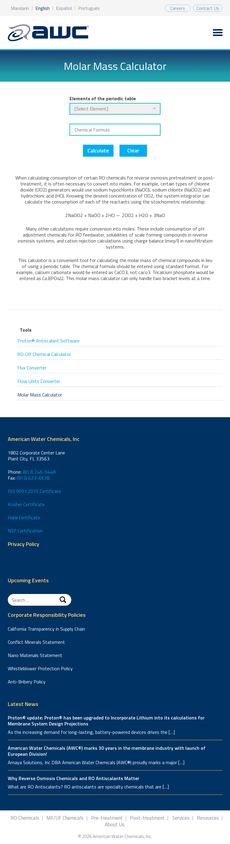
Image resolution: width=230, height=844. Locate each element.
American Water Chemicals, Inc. (48, 32)
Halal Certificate (24, 517)
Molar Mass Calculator (39, 394)
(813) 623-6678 (33, 477)
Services (181, 818)
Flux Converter (31, 367)
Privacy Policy (23, 544)
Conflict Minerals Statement (36, 642)
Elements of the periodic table (102, 98)
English (42, 8)
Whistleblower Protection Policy (40, 668)
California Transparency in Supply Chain (46, 628)
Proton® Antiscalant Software (48, 340)
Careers (177, 8)
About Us (115, 824)
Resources (208, 818)
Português (89, 8)
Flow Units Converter (38, 381)
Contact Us (207, 8)
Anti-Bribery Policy (27, 681)
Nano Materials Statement (35, 655)
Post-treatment (147, 818)
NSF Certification (25, 530)
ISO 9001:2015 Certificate (34, 491)
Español (64, 8)
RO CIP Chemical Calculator (44, 354)
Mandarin (20, 8)
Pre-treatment (107, 818)
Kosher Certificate (26, 504)
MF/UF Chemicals (65, 818)
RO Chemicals (24, 818)
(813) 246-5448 (39, 471)
